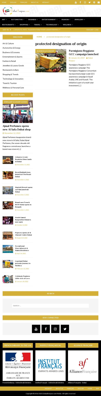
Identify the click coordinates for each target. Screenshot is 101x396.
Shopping (24, 25)
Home (4, 2)
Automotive (17, 19)
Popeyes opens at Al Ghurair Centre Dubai (23, 234)
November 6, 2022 (23, 179)
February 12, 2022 (23, 268)
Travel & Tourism (10, 83)
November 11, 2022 (23, 164)
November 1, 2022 (23, 210)
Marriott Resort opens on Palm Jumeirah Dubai (23, 189)
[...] (20, 149)
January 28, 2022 (22, 281)
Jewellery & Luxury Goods (13, 65)
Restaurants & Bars (11, 70)
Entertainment (49, 19)
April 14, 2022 (21, 253)
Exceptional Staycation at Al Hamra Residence (22, 248)
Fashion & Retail (9, 61)
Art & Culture (8, 43)
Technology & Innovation (13, 78)
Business (32, 19)
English (13, 2)
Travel (37, 25)
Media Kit (45, 2)
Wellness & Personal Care (13, 87)
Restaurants (8, 25)
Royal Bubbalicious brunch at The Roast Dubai (23, 174)
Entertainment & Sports (12, 56)
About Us (34, 2)
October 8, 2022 (22, 225)
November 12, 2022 (12, 133)
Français (23, 2)
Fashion (65, 19)
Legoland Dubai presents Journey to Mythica (23, 263)
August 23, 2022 (22, 238)
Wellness (67, 25)
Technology (51, 25)
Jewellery (78, 19)
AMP (97, 388)
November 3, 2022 (23, 194)
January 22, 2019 (78, 58)
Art (3, 19)
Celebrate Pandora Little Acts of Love (22, 277)
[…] (80, 85)
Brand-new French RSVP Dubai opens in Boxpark (23, 204)
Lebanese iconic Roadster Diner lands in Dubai (23, 159)
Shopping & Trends (10, 74)
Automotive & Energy (11, 48)
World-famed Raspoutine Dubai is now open (23, 219)
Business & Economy (11, 52)
